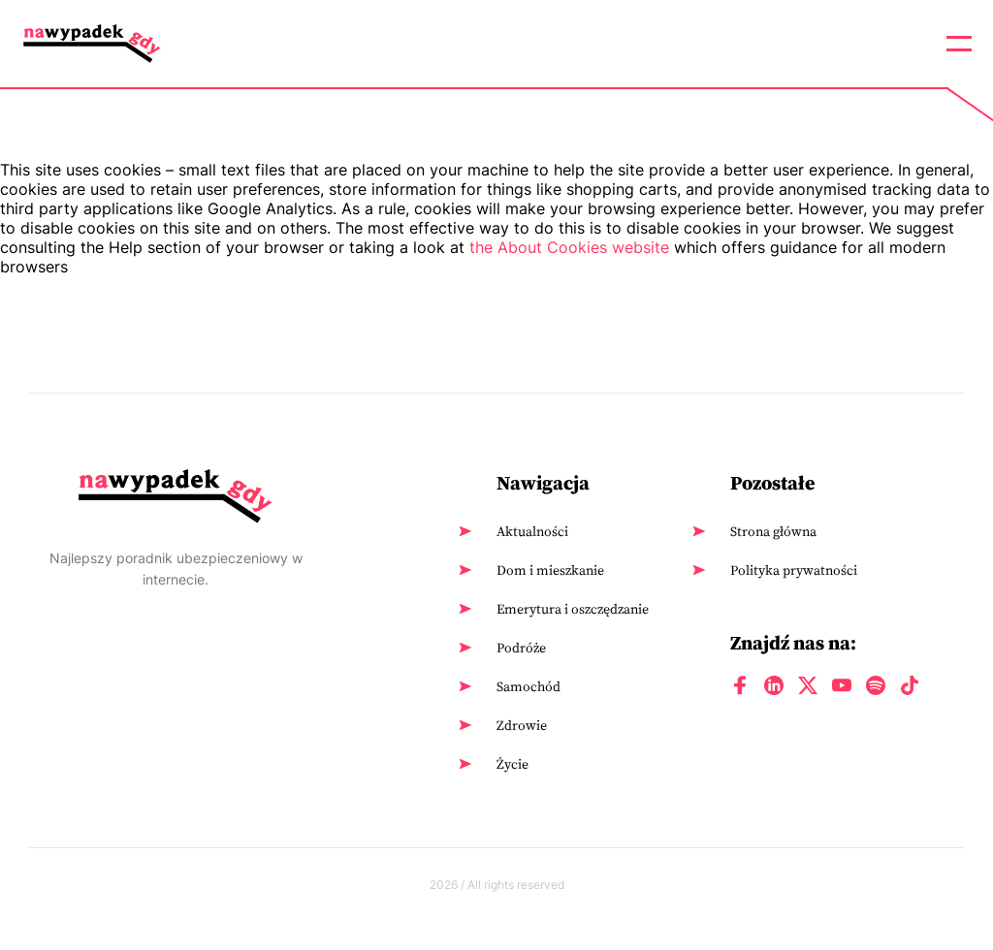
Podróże (521, 647)
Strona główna (773, 531)
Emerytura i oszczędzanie (572, 608)
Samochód (528, 686)
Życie (512, 764)
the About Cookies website (569, 247)
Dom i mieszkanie (550, 570)
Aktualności (532, 531)
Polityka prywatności (793, 570)
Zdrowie (521, 725)
